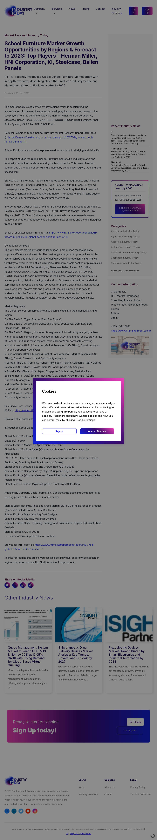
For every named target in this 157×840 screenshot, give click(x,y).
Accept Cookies (97, 431)
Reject (59, 431)
